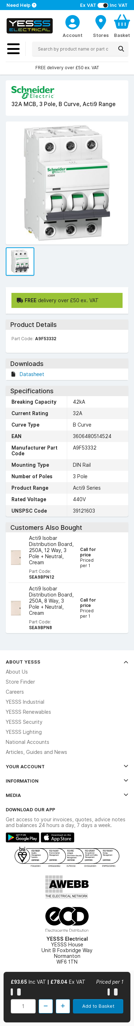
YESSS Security (24, 722)
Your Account (67, 766)
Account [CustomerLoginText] (73, 35)
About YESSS (67, 662)
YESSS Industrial (25, 702)
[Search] (121, 49)
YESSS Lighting (24, 732)
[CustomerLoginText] (73, 21)
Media (67, 795)
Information (67, 781)
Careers (15, 692)
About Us (17, 672)
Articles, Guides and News (36, 752)
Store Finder (20, 682)
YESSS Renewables (28, 712)
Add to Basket (98, 1006)
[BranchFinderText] (101, 26)
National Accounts (27, 742)
